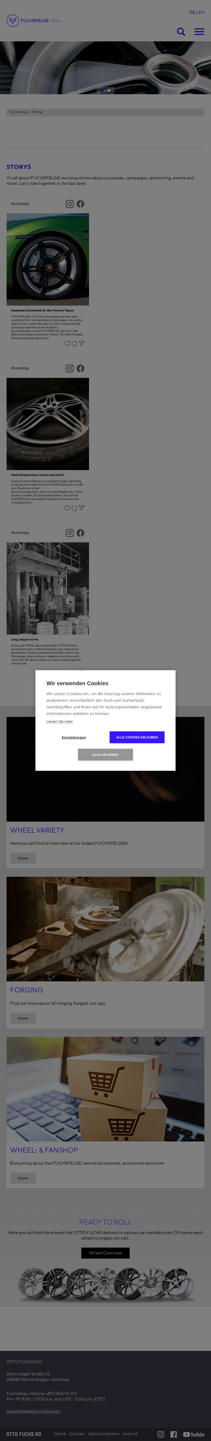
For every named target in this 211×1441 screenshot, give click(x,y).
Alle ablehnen (105, 754)
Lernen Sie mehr (59, 721)
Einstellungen (74, 737)
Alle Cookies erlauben (137, 737)
